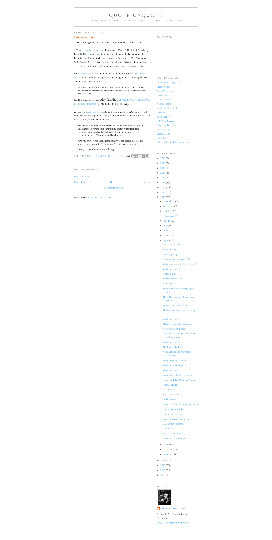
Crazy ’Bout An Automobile (176, 418)
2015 (163, 182)
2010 (163, 465)
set (115, 58)
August (167, 220)
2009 (163, 470)
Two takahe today (171, 394)
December (168, 201)
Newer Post (79, 181)
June (165, 230)
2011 (163, 460)
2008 (163, 474)
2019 (163, 163)
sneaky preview (93, 111)
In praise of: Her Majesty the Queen (180, 404)
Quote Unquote (136, 15)
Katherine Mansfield (167, 108)
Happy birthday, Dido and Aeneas (179, 379)
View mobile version (112, 187)
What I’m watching (172, 365)
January (167, 454)
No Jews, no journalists (174, 328)
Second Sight (163, 133)
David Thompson (165, 91)
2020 (163, 158)
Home (113, 181)
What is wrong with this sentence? (179, 264)
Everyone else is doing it (175, 305)
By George (168, 283)
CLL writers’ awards (173, 423)
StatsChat (161, 137)
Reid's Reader (163, 129)
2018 (163, 167)
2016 (163, 177)
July (165, 225)
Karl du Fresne (164, 103)
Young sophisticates (172, 278)
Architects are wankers (174, 409)
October (167, 211)
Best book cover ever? (174, 433)
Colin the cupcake (171, 244)
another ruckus (92, 50)
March (166, 444)
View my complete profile (173, 523)
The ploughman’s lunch (174, 360)
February (168, 449)
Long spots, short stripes (175, 438)
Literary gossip (170, 254)
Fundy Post (162, 95)
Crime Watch (163, 86)
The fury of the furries (174, 346)
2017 (163, 172)
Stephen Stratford (172, 509)
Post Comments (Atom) (99, 197)
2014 (163, 187)
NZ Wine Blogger (165, 120)
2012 (163, 197)
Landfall (161, 112)
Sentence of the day (172, 414)
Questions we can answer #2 (177, 259)
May (165, 235)
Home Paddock (164, 99)
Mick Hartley (163, 116)
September (168, 215)
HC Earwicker (85, 73)
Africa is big (169, 273)
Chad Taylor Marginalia (168, 82)
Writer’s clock (170, 389)
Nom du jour (169, 428)
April (166, 240)
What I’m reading (171, 249)
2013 (163, 192)
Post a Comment (82, 176)
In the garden (169, 399)
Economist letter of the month (177, 375)
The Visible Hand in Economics (172, 142)
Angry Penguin (170, 384)
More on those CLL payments (177, 323)
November (168, 206)
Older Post (146, 181)
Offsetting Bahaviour (167, 125)
